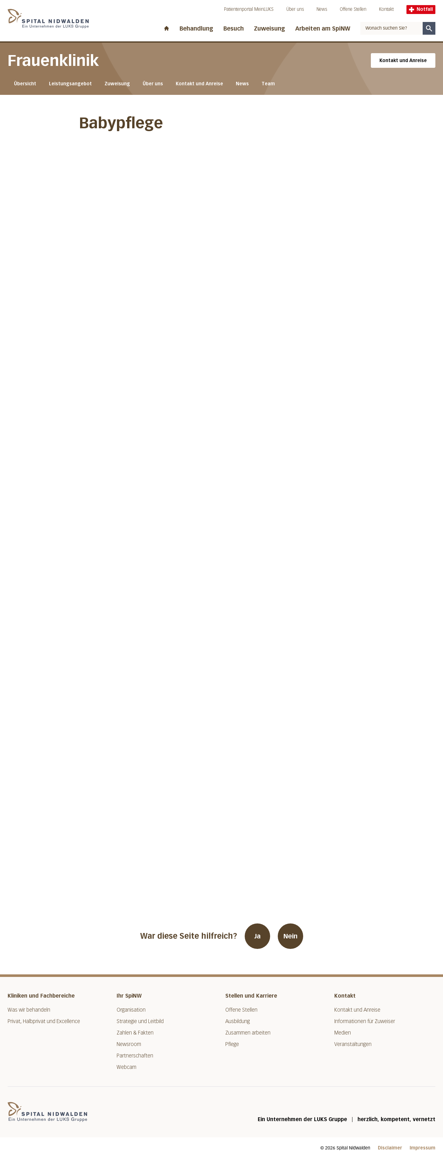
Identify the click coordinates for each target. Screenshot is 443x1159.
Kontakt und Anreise (403, 60)
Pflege (232, 1044)
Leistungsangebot (70, 84)
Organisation (131, 1010)
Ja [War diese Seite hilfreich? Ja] (257, 936)
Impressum (422, 1148)
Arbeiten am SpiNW (322, 28)
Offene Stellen (353, 9)
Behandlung (196, 28)
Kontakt (386, 9)
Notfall (421, 9)
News (322, 9)
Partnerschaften (135, 1056)
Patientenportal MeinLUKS (249, 9)
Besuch (233, 28)
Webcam (126, 1067)
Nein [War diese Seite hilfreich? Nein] (290, 936)
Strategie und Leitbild (140, 1021)
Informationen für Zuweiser (364, 1021)
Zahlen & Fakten (135, 1033)
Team (268, 84)
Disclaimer (390, 1148)
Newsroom (129, 1044)
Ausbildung (237, 1021)
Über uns (295, 9)
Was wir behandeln (29, 1010)
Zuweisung (269, 28)
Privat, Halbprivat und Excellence (44, 1021)
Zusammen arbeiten (247, 1033)
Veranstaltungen (352, 1044)
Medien (342, 1033)
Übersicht (25, 84)
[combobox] (391, 28)
